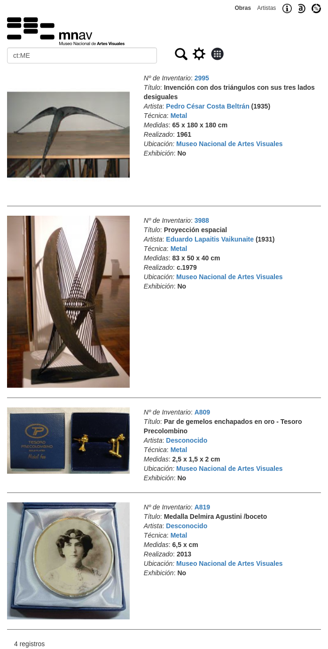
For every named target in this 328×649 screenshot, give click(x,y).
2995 (202, 78)
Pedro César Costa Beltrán (207, 106)
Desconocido (186, 440)
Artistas (266, 8)
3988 (202, 220)
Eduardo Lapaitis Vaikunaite (210, 239)
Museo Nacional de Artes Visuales (229, 144)
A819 (202, 507)
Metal (179, 115)
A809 (202, 412)
